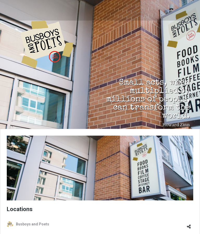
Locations (20, 209)
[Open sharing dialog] (189, 224)
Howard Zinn (176, 125)
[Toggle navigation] (15, 8)
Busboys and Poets (47, 44)
